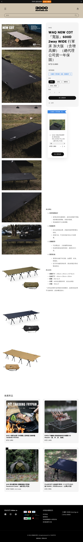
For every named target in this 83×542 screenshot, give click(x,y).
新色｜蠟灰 (53, 86)
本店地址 (45, 514)
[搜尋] (76, 15)
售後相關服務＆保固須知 (50, 519)
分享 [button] (51, 103)
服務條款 (45, 517)
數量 (50, 89)
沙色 (58, 82)
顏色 (50, 78)
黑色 (51, 82)
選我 (53, 1)
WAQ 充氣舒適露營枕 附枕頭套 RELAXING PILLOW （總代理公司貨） (57, 138)
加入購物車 (62, 98)
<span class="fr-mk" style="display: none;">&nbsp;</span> (62, 181)
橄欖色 (66, 82)
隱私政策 (44, 538)
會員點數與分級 (47, 522)
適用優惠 (51, 70)
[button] (5, 9)
